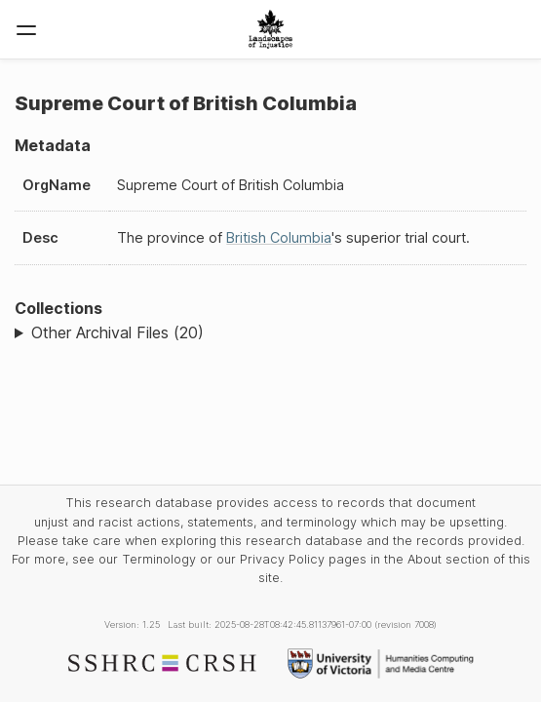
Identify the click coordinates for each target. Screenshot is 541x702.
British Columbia (278, 237)
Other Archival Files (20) (117, 332)
